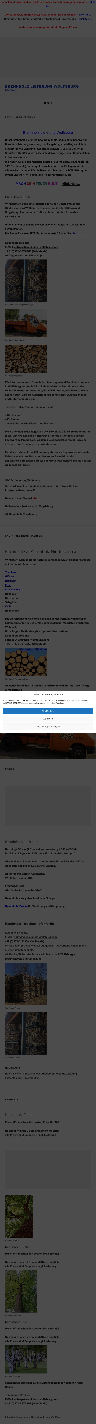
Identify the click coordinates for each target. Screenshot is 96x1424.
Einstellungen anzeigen (48, 726)
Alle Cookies (48, 711)
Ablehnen (48, 719)
